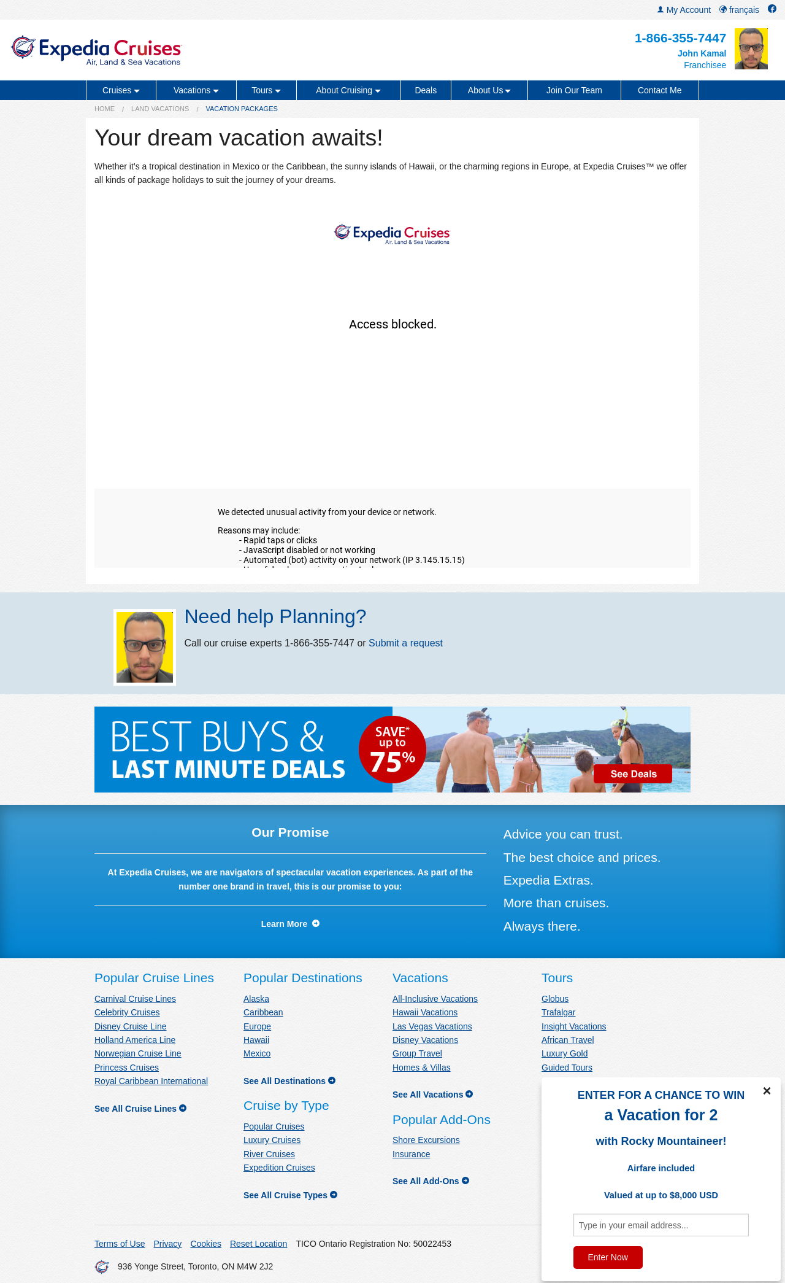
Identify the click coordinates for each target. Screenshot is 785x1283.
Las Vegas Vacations (432, 1026)
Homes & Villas (421, 1067)
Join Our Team (574, 90)
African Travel (568, 1040)
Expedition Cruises (279, 1168)
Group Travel (417, 1053)
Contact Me (660, 90)
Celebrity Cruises (127, 1012)
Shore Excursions (426, 1140)
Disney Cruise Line (130, 1026)
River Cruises (269, 1154)
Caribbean (263, 1012)
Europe (257, 1026)
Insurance (411, 1154)
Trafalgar (559, 1012)
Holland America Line (134, 1040)
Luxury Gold (565, 1053)
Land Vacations (160, 108)
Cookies (205, 1244)
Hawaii (256, 1040)
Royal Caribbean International (151, 1081)
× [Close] (766, 1090)
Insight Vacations (574, 1026)
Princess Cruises (126, 1067)
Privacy (167, 1244)
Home (104, 108)
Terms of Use (119, 1244)
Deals (426, 90)
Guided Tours (567, 1067)
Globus (555, 999)
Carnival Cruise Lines (135, 999)
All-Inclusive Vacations (435, 999)
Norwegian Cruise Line (138, 1053)
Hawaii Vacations (425, 1012)
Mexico (256, 1053)
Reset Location (258, 1244)
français (739, 10)
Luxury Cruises (272, 1140)
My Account (684, 10)
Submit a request (406, 643)
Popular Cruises (274, 1126)
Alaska (256, 999)
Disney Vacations (425, 1040)
